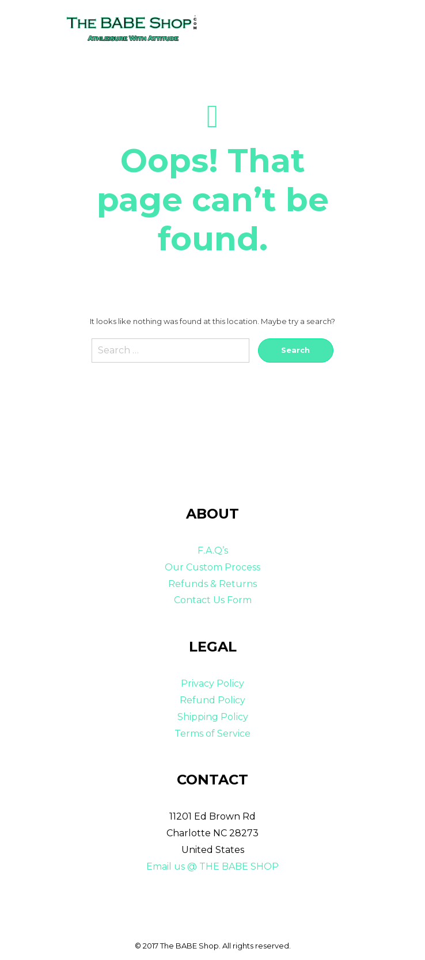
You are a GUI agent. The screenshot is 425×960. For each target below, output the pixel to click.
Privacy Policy (212, 683)
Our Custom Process (212, 567)
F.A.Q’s (213, 550)
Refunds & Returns (212, 583)
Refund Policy (212, 700)
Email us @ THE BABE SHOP (212, 866)
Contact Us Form (213, 600)
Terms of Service (212, 733)
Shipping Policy (212, 716)
